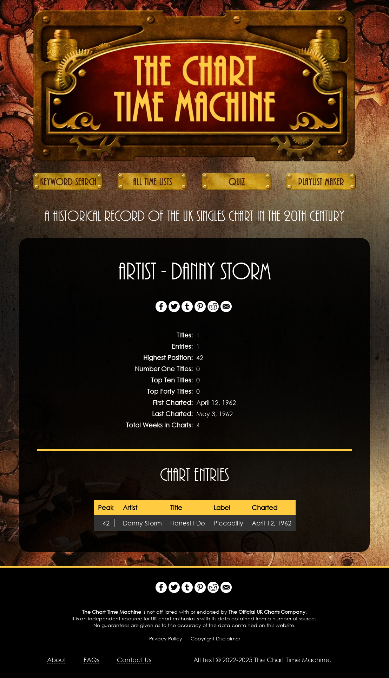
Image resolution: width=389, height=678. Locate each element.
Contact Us (134, 660)
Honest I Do (187, 523)
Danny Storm (142, 523)
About (56, 660)
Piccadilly (228, 523)
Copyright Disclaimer (215, 638)
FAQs (91, 660)
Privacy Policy (165, 638)
